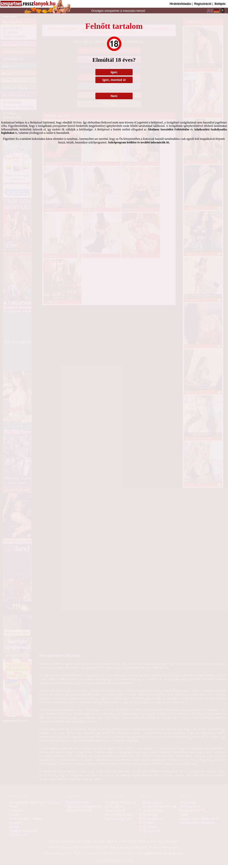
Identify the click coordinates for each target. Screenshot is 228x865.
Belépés (220, 4)
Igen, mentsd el (114, 80)
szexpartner (112, 10)
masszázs (129, 10)
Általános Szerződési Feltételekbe (168, 129)
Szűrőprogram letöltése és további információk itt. (139, 142)
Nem (114, 96)
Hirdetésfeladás (180, 4)
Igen (114, 72)
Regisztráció (202, 4)
